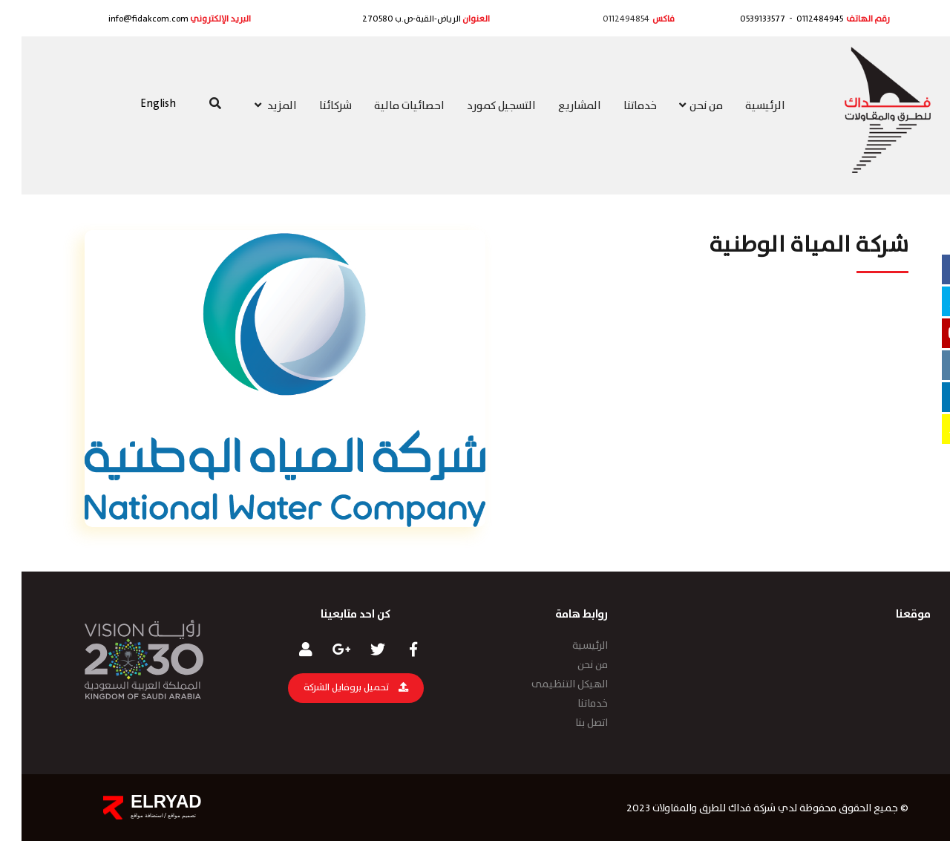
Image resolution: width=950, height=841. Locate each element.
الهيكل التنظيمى (548, 684)
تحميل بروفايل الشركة (334, 688)
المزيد (254, 106)
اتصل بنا (570, 723)
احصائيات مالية (388, 106)
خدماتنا (618, 106)
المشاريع (558, 106)
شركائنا (314, 106)
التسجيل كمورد (479, 106)
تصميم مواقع (159, 815)
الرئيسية (744, 106)
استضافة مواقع (125, 815)
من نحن (679, 106)
